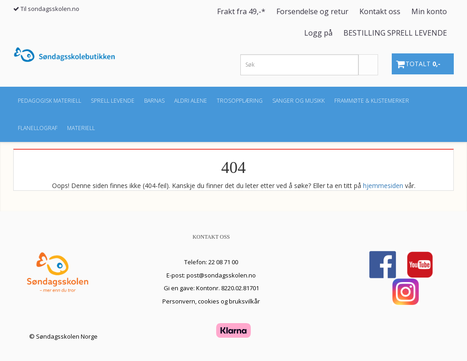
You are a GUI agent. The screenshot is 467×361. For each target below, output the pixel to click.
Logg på (318, 33)
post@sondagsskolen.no (221, 275)
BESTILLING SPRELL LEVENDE (395, 33)
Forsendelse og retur (312, 11)
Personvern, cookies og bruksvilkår (211, 301)
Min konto (429, 11)
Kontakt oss (379, 11)
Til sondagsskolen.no (50, 9)
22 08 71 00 (223, 262)
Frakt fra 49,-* (241, 11)
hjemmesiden (383, 185)
